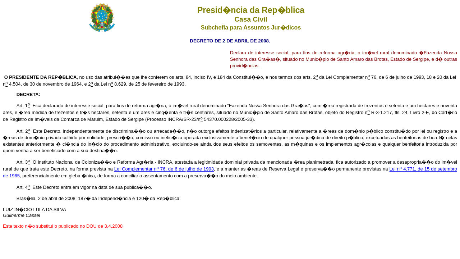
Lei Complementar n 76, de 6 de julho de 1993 (164, 169)
